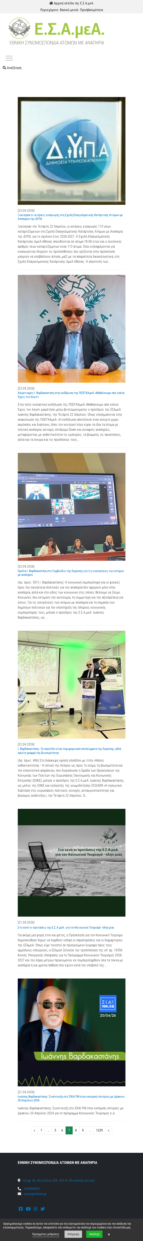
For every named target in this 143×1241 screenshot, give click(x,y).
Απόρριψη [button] (73, 1234)
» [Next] (108, 1130)
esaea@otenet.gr (35, 1194)
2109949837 (29, 1189)
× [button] (109, 1234)
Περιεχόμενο (49, 10)
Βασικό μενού (69, 10)
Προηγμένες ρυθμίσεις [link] (45, 1234)
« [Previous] (34, 1130)
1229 (99, 1130)
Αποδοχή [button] (94, 1234)
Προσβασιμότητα (91, 10)
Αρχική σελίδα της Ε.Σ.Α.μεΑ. (71, 3)
